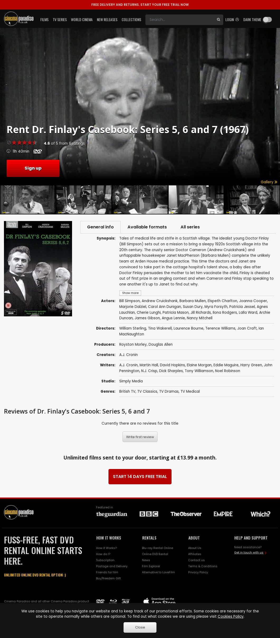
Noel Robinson (227, 370)
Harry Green (251, 365)
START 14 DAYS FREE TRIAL (140, 476)
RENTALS (149, 538)
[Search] (179, 20)
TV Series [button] (60, 19)
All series (190, 227)
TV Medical (190, 391)
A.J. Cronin (128, 354)
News (146, 560)
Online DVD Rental (155, 554)
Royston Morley (133, 344)
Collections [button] (131, 19)
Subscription (105, 560)
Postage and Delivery (111, 566)
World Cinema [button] (82, 19)
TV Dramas (169, 391)
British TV (127, 391)
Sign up (33, 168)
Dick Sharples (171, 370)
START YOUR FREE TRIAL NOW (140, 4)
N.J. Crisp (149, 370)
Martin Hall (149, 365)
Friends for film (107, 572)
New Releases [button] (107, 19)
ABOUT (194, 538)
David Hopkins (172, 365)
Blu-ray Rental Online (157, 548)
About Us (194, 548)
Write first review (140, 437)
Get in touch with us (248, 552)
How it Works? (106, 548)
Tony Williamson (199, 370)
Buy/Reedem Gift (108, 578)
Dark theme (252, 19)
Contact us (196, 560)
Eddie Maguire (226, 365)
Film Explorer (151, 566)
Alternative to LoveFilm (158, 572)
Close (140, 627)
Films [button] (44, 19)
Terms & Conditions (202, 566)
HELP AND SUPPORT (251, 538)
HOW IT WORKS (108, 538)
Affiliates (194, 554)
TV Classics (147, 391)
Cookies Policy (231, 616)
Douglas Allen (161, 344)
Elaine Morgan (199, 365)
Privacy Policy (198, 572)
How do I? (103, 554)
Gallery (269, 182)
